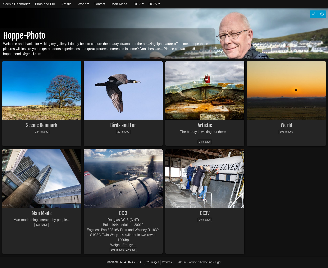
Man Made (119, 4)
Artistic (66, 4)
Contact (99, 4)
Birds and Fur (45, 4)
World (82, 4)
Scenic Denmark (15, 4)
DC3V (153, 4)
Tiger (218, 262)
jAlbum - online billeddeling (195, 262)
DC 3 (137, 4)
